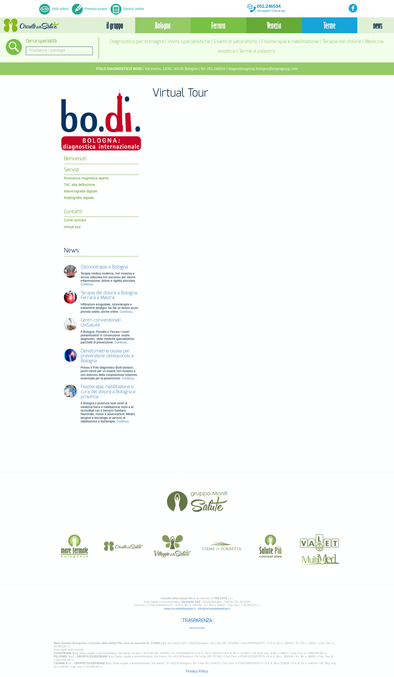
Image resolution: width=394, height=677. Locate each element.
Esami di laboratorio (236, 41)
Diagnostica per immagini (137, 41)
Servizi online (127, 9)
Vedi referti (54, 9)
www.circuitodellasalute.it (179, 608)
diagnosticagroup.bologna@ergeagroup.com (263, 69)
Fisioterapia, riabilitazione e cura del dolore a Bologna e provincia (108, 392)
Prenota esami (89, 9)
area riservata (197, 627)
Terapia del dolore (341, 41)
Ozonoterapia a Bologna (104, 267)
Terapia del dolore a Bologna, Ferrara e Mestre (109, 295)
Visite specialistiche (189, 41)
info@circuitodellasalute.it (214, 608)
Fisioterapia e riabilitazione (290, 41)
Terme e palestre (257, 51)
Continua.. (87, 284)
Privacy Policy (197, 671)
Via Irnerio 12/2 (190, 601)
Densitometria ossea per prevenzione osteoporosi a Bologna (107, 356)
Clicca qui (278, 11)
